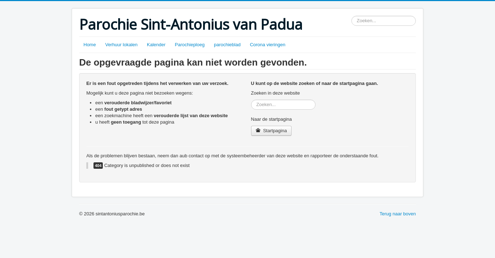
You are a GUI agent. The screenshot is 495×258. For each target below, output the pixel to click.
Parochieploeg (190, 44)
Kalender (156, 44)
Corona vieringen (267, 44)
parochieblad (227, 44)
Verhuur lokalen (121, 44)
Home (89, 44)
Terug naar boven (398, 213)
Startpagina (271, 130)
